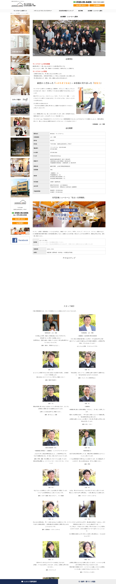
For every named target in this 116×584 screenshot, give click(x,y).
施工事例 (80, 10)
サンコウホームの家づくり (20, 10)
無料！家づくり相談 (87, 581)
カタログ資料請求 (29, 581)
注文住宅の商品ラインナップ (66, 10)
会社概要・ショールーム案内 (95, 10)
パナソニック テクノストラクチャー (43, 10)
